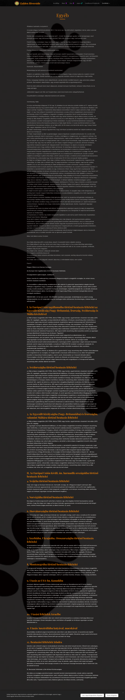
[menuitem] (56, 3)
